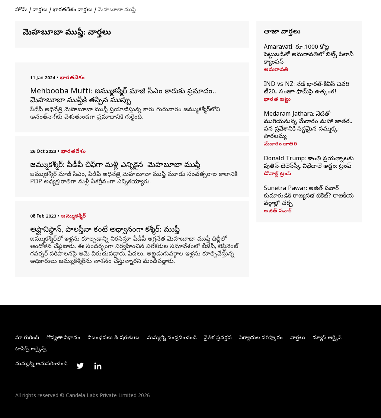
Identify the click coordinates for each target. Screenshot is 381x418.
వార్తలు (40, 10)
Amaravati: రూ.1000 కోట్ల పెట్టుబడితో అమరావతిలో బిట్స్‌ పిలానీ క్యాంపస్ (308, 55)
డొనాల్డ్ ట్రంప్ (277, 174)
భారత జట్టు (277, 100)
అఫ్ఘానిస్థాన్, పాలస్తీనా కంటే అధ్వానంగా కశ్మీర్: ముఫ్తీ (105, 230)
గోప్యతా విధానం (63, 338)
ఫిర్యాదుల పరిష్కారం (261, 338)
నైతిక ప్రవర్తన (218, 338)
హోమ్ (21, 10)
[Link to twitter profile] (80, 366)
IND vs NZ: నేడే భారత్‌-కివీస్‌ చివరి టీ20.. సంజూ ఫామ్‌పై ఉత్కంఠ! (306, 88)
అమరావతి (276, 70)
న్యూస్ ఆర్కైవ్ (327, 338)
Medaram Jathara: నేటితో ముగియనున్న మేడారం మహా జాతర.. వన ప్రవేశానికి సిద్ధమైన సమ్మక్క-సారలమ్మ (308, 126)
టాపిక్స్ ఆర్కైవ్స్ (31, 349)
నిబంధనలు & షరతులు (114, 338)
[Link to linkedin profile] (98, 366)
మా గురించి (27, 338)
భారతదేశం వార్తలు (73, 10)
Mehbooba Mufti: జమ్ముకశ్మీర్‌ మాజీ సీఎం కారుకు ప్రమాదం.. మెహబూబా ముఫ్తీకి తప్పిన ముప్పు (123, 97)
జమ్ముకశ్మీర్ (73, 216)
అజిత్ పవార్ (278, 211)
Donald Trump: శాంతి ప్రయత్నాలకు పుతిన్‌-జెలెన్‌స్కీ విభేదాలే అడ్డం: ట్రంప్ (309, 162)
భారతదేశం (72, 78)
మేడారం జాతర (280, 144)
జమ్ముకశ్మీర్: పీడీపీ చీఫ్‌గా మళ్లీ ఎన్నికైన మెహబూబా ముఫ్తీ (116, 165)
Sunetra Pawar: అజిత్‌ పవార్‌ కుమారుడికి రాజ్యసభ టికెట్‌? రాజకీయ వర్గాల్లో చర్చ (309, 196)
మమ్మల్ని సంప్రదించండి (171, 338)
